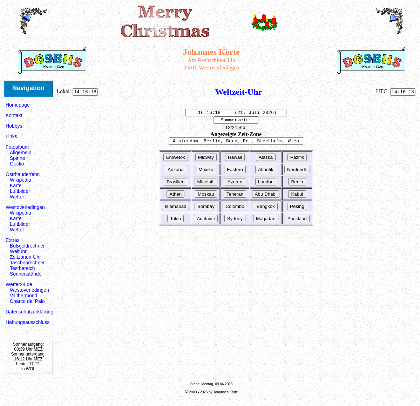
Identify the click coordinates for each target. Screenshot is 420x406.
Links (11, 136)
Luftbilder (20, 191)
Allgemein (20, 152)
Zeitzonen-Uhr (25, 257)
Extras (13, 240)
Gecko (17, 164)
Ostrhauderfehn (23, 174)
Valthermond (23, 295)
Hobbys (14, 126)
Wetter (17, 196)
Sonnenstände (25, 274)
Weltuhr (18, 251)
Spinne (17, 158)
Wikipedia (20, 180)
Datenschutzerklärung (29, 311)
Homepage (18, 105)
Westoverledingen (25, 207)
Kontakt (14, 115)
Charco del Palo (27, 301)
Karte (15, 185)
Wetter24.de (19, 284)
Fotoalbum (17, 147)
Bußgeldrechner (27, 246)
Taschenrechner (27, 262)
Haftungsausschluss (27, 322)
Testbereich (22, 268)
